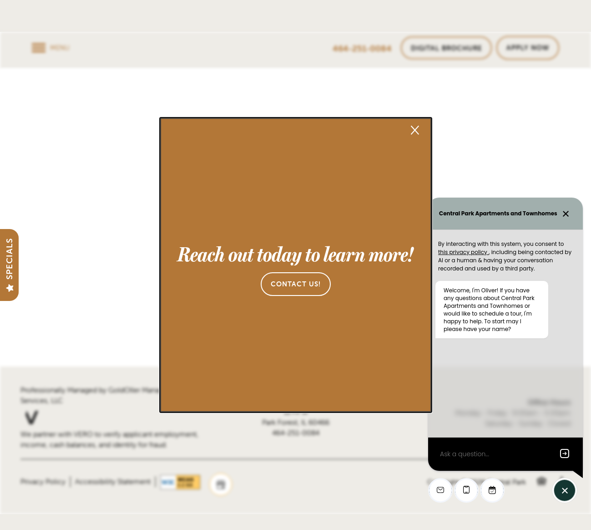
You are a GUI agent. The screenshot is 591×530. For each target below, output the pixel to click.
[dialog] (295, 265)
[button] (296, 284)
